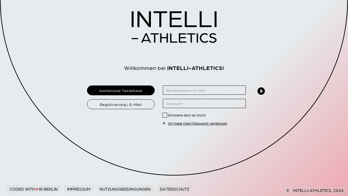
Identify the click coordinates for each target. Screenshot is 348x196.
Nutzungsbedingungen (125, 188)
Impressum (78, 188)
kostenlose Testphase (121, 90)
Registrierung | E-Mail (121, 104)
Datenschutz (174, 188)
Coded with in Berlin (34, 188)
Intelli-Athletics (312, 190)
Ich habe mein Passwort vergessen (195, 123)
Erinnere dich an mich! (187, 115)
